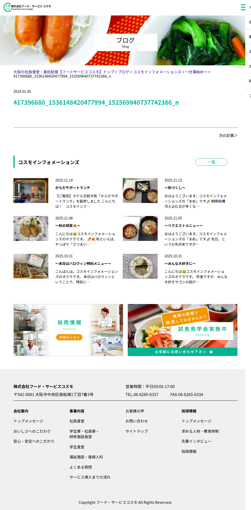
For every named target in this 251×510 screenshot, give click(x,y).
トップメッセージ (28, 420)
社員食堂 (76, 420)
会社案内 (20, 410)
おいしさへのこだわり (32, 431)
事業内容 (76, 410)
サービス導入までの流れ (90, 477)
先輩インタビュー (196, 441)
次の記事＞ (228, 135)
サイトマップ (137, 431)
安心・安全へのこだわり (34, 441)
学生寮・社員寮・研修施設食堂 (84, 433)
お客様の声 (135, 410)
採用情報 (189, 410)
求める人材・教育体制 (200, 431)
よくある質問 (80, 467)
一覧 (211, 162)
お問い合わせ (137, 420)
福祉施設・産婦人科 (86, 456)
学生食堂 (76, 446)
